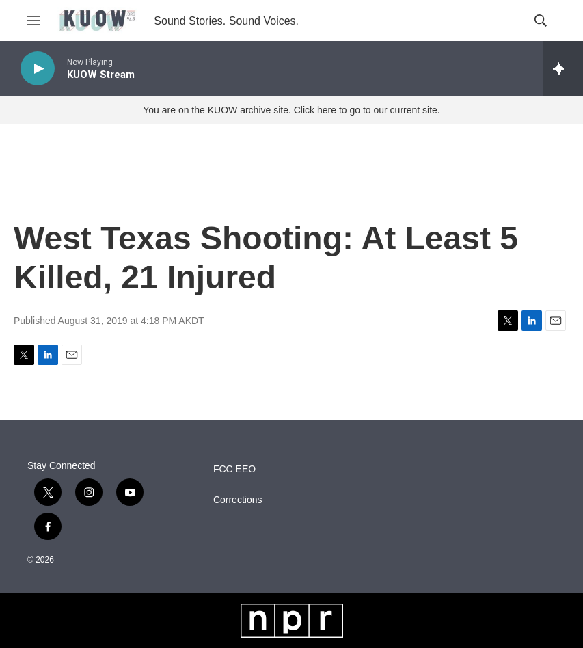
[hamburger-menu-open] (33, 20)
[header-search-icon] (541, 20)
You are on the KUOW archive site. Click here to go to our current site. (291, 110)
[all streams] (563, 68)
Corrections (237, 500)
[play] (38, 69)
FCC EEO (234, 469)
